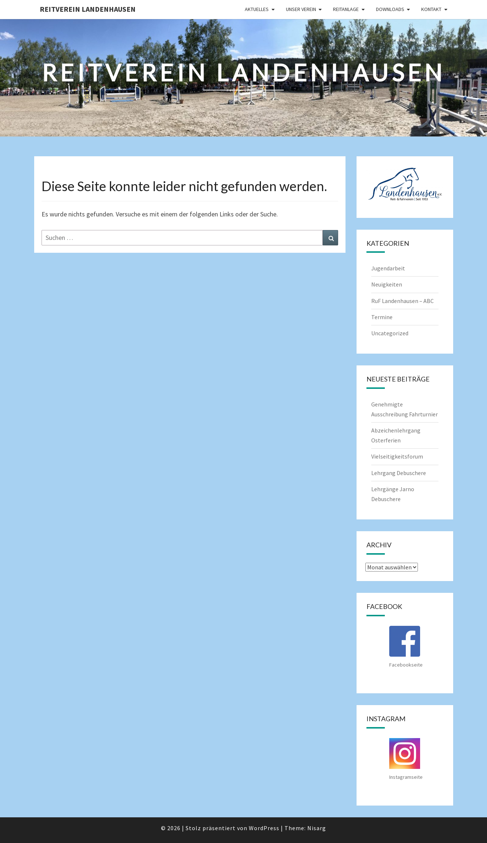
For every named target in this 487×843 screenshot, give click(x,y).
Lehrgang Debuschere (398, 473)
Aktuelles (257, 9)
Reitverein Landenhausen (88, 9)
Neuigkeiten (386, 284)
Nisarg (316, 828)
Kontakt (431, 9)
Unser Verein (301, 9)
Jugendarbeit (388, 268)
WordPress (264, 828)
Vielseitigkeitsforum (397, 456)
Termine (382, 317)
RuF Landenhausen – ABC (402, 300)
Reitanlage (346, 9)
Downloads (390, 9)
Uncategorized (389, 333)
